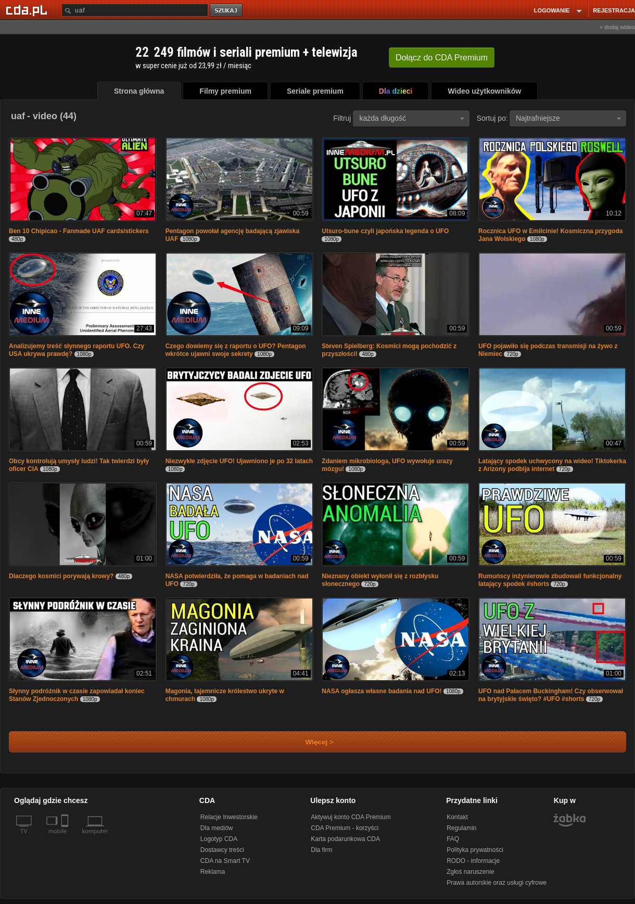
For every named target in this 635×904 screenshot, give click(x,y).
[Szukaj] (134, 10)
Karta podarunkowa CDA (345, 839)
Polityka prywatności (475, 850)
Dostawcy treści (222, 850)
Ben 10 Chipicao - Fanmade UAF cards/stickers (79, 231)
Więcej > (311, 742)
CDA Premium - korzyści (344, 828)
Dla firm (321, 850)
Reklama (212, 871)
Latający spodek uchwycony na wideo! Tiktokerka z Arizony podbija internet (552, 465)
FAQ (453, 839)
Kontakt (457, 817)
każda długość (411, 118)
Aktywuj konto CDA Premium (350, 817)
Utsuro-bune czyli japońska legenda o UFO (385, 231)
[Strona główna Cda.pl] (28, 10)
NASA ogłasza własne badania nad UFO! (381, 691)
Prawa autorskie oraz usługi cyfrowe (497, 882)
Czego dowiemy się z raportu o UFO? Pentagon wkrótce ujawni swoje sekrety (236, 350)
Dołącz (442, 57)
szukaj (227, 11)
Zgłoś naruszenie (470, 871)
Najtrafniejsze (568, 118)
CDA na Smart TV (225, 860)
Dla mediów (216, 828)
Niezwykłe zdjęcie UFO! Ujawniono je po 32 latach (239, 461)
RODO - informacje (473, 860)
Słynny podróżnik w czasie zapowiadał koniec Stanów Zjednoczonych (77, 695)
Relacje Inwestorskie (229, 817)
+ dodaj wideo (617, 27)
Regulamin (461, 828)
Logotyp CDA (218, 839)
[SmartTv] (66, 837)
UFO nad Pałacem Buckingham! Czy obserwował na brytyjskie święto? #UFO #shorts (550, 695)
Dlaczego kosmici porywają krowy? (61, 576)
